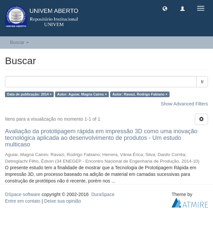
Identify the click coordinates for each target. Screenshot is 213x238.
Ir (202, 81)
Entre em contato (22, 201)
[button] (165, 8)
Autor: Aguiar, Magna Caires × (82, 94)
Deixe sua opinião (62, 201)
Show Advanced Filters (184, 103)
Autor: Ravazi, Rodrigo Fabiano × (140, 94)
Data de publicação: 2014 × (29, 94)
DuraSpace (102, 194)
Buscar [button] (19, 42)
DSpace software (22, 194)
